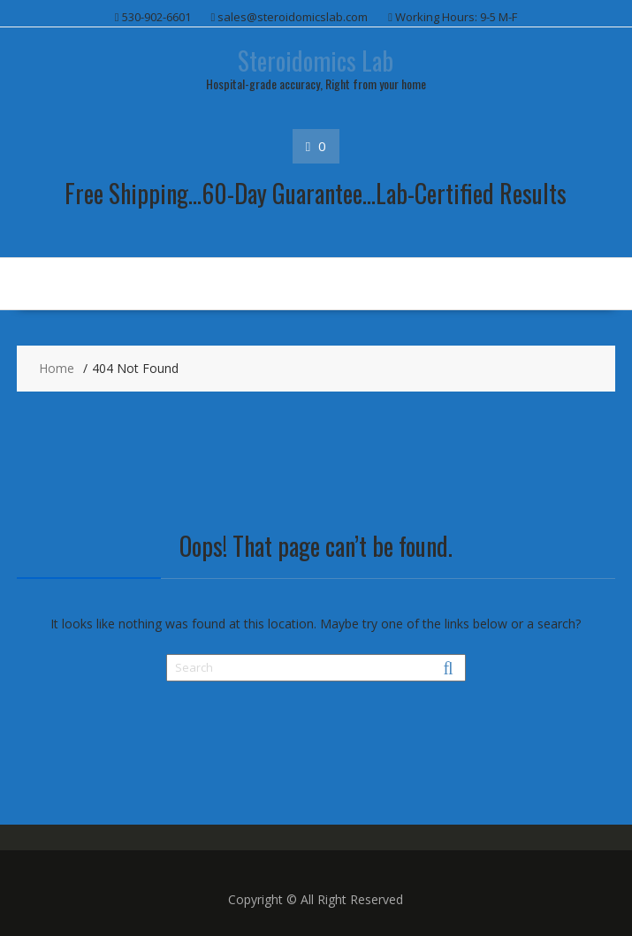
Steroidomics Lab (315, 60)
